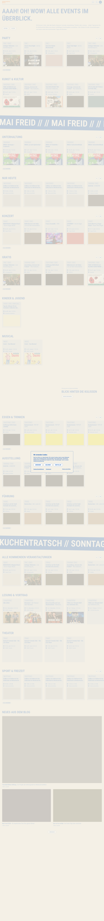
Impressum (48, 469)
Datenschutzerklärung (38, 469)
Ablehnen (48, 465)
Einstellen (58, 465)
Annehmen (38, 465)
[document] (52, 462)
